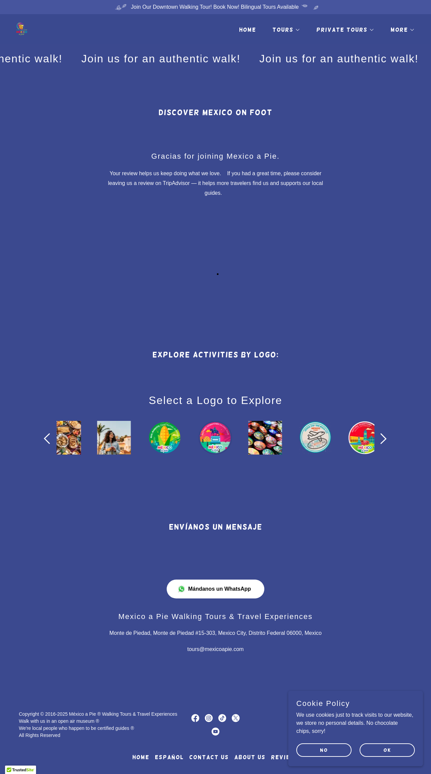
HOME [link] (247, 30)
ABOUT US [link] (250, 757)
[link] (21, 28)
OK (387, 749)
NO (324, 749)
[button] (283, 30)
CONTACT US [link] (209, 757)
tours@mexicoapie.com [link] (215, 649)
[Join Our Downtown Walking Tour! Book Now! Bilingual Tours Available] (215, 7)
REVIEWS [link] (285, 757)
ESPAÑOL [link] (169, 757)
